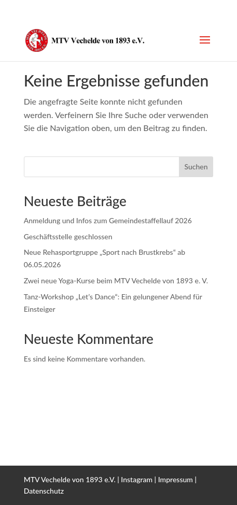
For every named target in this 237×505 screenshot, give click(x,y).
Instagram (136, 479)
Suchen (195, 166)
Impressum (175, 479)
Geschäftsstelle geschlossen (68, 236)
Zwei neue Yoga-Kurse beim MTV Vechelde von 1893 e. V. (116, 280)
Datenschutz (44, 490)
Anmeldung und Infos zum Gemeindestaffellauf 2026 (108, 220)
